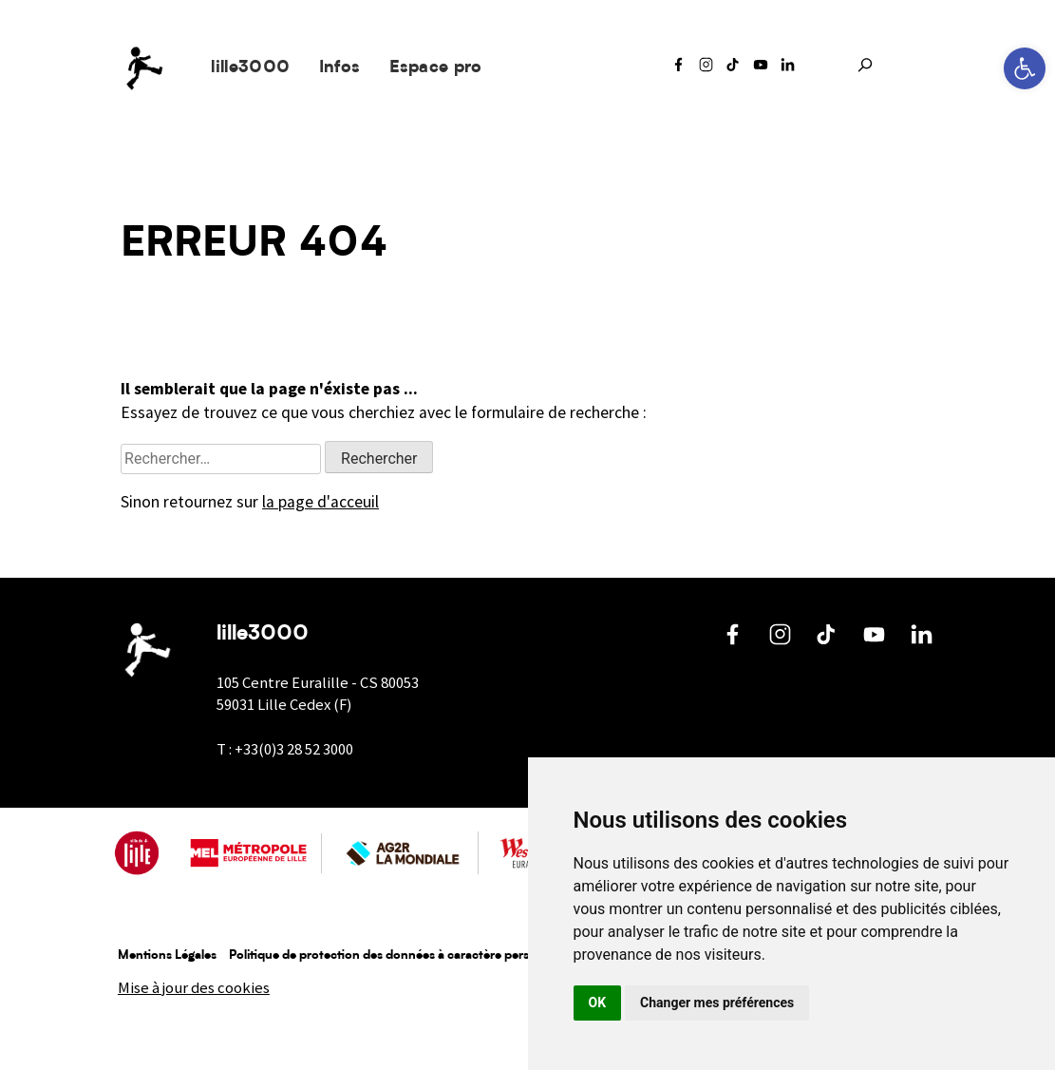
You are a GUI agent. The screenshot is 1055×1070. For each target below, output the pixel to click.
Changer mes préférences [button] (717, 1002)
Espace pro (435, 68)
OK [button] (598, 1002)
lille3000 (250, 68)
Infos (340, 68)
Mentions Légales (167, 955)
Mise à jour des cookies (194, 988)
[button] (1025, 68)
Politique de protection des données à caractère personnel (395, 955)
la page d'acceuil (320, 501)
